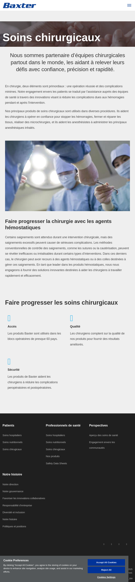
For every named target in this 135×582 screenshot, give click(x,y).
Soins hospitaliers (12, 435)
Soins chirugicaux (12, 449)
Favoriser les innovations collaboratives (24, 498)
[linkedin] (104, 544)
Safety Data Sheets (56, 463)
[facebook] (111, 544)
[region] (64, 569)
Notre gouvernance (13, 491)
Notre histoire (10, 519)
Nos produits (52, 456)
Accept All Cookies (106, 562)
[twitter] (119, 544)
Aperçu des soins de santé (103, 435)
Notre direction (10, 484)
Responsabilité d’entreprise (17, 505)
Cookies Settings (106, 577)
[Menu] (129, 5)
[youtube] (126, 544)
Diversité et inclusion (14, 512)
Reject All (106, 570)
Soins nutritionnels (12, 442)
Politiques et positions (14, 526)
